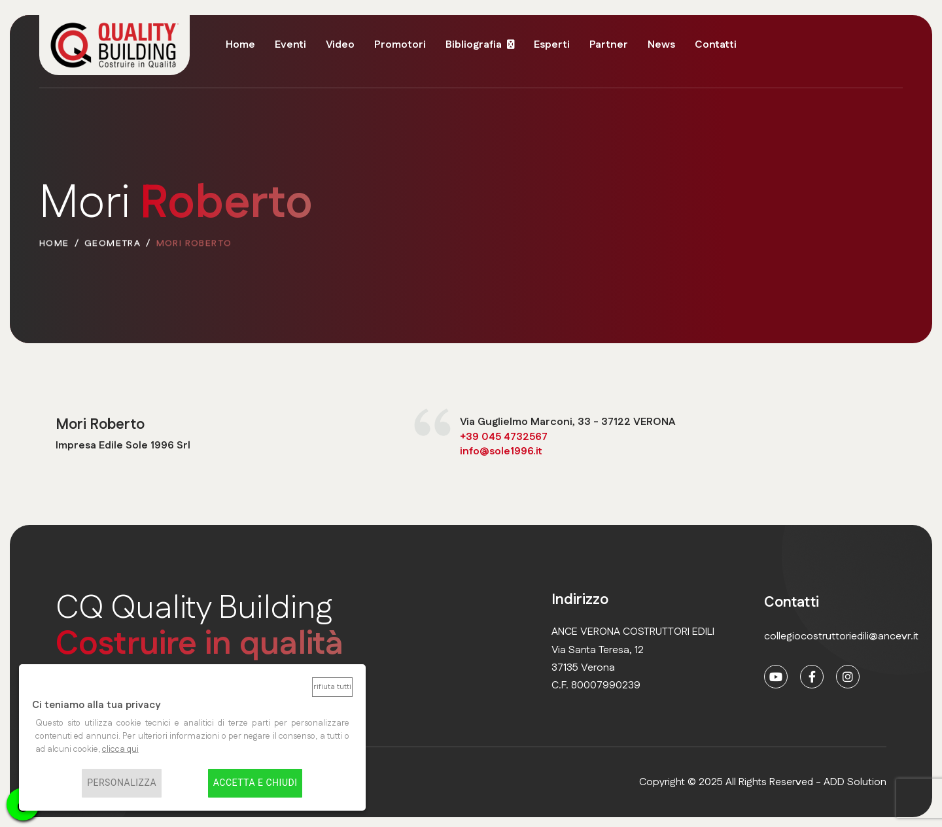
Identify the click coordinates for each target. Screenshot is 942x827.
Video (340, 44)
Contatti (716, 44)
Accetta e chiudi (255, 783)
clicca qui (120, 749)
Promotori (400, 44)
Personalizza (122, 783)
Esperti (552, 44)
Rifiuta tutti (332, 686)
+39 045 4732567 (504, 437)
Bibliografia (473, 44)
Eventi (290, 44)
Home (240, 44)
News (661, 44)
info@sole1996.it (501, 451)
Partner (608, 44)
